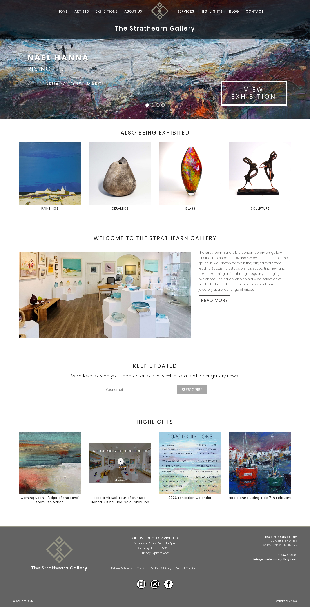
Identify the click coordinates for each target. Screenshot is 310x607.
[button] (147, 105)
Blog (234, 11)
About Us (133, 11)
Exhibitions (107, 11)
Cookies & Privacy (161, 568)
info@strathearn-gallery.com (275, 559)
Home (63, 11)
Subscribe (192, 389)
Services (185, 11)
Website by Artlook (286, 601)
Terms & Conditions (187, 568)
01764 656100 (287, 555)
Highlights (212, 11)
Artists (81, 11)
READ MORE (214, 300)
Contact (255, 11)
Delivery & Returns (122, 568)
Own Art (141, 568)
